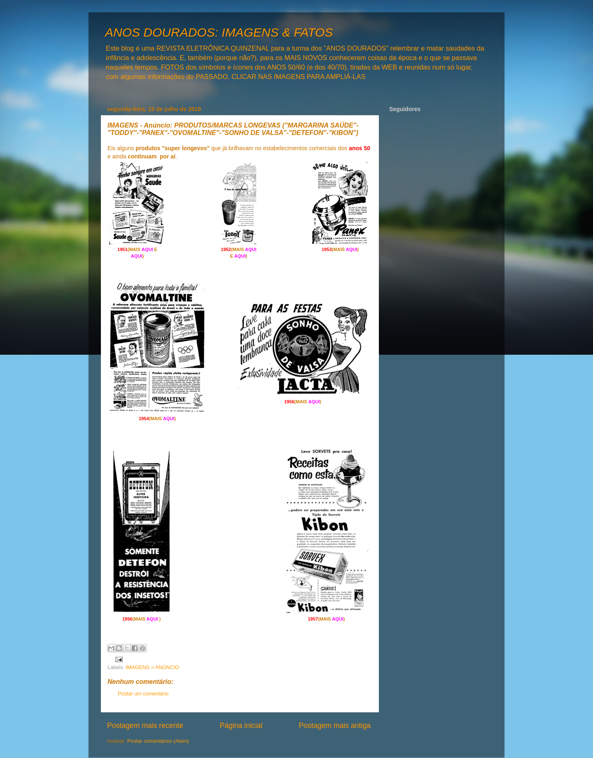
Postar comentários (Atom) (158, 741)
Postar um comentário (143, 694)
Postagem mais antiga (335, 725)
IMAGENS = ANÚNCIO (152, 667)
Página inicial (240, 725)
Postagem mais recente (145, 725)
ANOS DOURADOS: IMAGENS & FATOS (219, 32)
